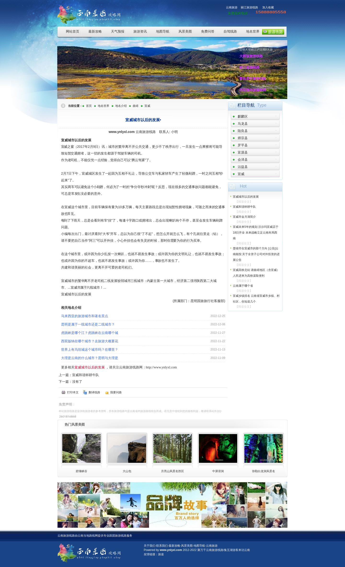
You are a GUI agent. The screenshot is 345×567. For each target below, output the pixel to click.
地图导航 (162, 31)
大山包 (127, 471)
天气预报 (117, 31)
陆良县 (243, 131)
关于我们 (149, 545)
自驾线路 (230, 31)
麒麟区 (243, 116)
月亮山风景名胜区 (172, 471)
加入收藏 (268, 7)
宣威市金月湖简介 (244, 216)
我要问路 (116, 392)
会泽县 (243, 159)
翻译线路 (94, 392)
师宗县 (243, 138)
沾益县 (243, 167)
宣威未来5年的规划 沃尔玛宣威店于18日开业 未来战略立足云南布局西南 (255, 232)
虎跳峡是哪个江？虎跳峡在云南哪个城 (89, 333)
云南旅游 (231, 7)
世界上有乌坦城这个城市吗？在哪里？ (89, 349)
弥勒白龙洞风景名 (263, 471)
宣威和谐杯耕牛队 (85, 375)
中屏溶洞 (218, 471)
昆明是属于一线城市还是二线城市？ (88, 324)
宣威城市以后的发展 (246, 196)
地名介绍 (121, 106)
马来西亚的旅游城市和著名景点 (84, 316)
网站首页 (72, 31)
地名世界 (252, 31)
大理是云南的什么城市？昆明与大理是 (89, 358)
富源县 (243, 152)
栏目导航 (246, 105)
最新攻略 (95, 31)
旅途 (161, 554)
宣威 (147, 106)
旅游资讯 (140, 31)
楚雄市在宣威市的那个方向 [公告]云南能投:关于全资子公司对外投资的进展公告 (256, 254)
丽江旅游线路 (249, 7)
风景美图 (185, 31)
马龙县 (243, 124)
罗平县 (243, 145)
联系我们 (162, 545)
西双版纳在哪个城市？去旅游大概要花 (89, 341)
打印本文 (73, 392)
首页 (89, 106)
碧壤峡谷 (81, 471)
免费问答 (207, 31)
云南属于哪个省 (243, 285)
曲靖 (135, 106)
